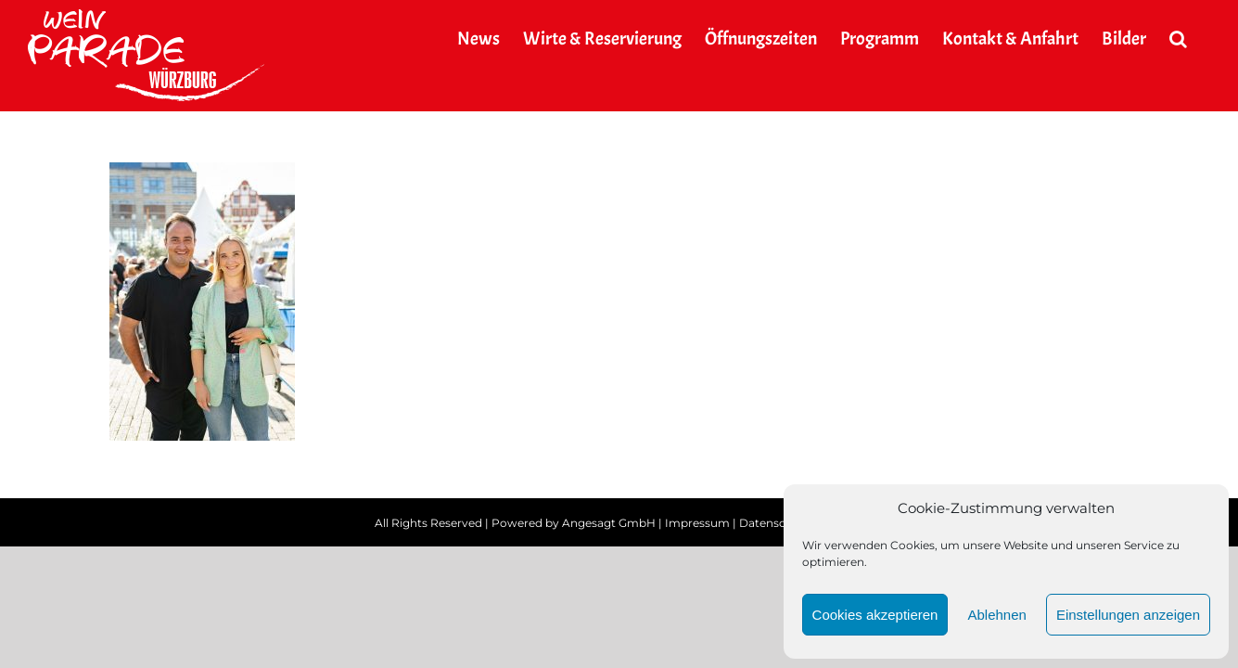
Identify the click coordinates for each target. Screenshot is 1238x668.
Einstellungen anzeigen (1128, 615)
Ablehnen (996, 615)
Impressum (697, 523)
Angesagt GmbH (609, 523)
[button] (1201, 39)
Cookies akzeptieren (875, 615)
